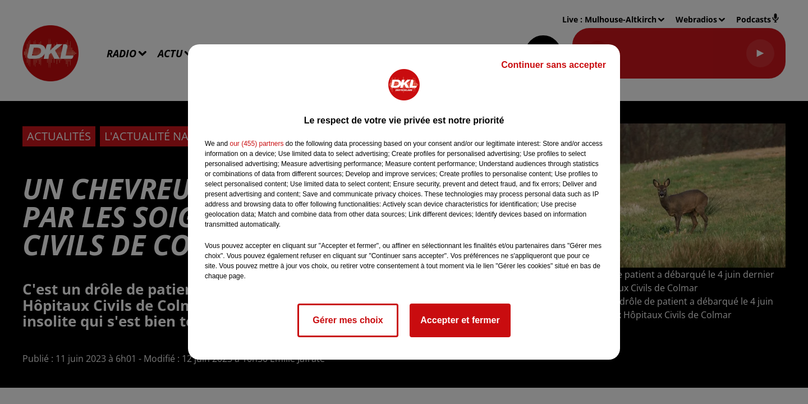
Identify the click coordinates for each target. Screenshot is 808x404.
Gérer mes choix (348, 320)
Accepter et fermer (459, 320)
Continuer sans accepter (553, 65)
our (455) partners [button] (256, 144)
